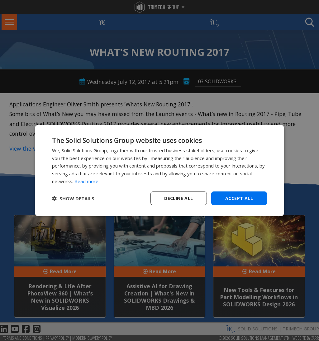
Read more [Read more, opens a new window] (86, 181)
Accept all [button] (239, 198)
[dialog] (159, 170)
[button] (73, 198)
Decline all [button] (178, 198)
